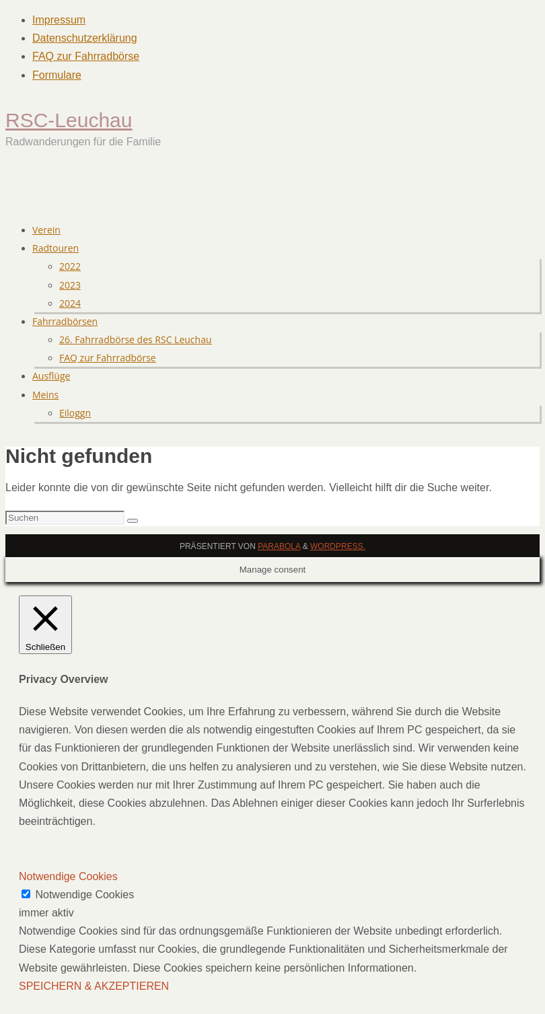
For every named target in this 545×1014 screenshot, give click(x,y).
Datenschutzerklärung (84, 38)
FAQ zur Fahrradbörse (85, 56)
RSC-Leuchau (68, 120)
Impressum (58, 20)
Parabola (279, 546)
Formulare (56, 75)
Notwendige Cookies (84, 894)
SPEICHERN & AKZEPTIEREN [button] (94, 986)
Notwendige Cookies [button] (68, 876)
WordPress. (337, 546)
